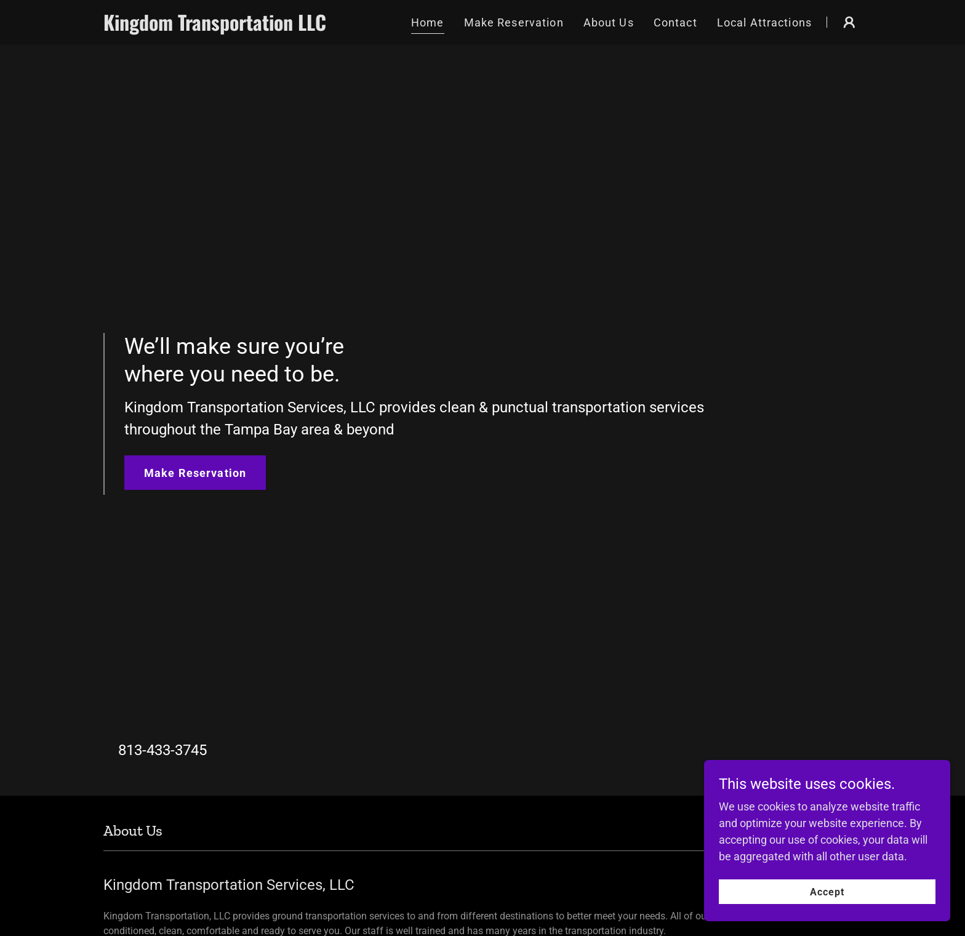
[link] (218, 26)
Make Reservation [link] (514, 22)
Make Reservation (195, 472)
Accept (827, 917)
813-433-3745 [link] (162, 750)
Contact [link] (675, 22)
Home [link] (427, 22)
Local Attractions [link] (764, 22)
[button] (849, 22)
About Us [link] (608, 22)
